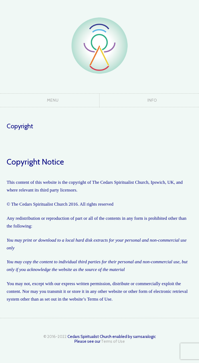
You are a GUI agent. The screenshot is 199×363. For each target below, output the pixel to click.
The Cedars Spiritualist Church (99, 45)
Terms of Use (113, 341)
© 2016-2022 (55, 336)
